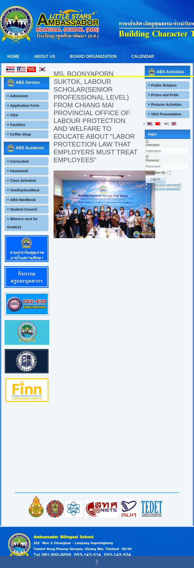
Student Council (23, 209)
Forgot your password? (165, 188)
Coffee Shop (20, 134)
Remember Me (155, 173)
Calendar (142, 56)
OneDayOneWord (24, 190)
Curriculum (19, 161)
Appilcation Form (24, 106)
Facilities (17, 125)
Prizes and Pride (165, 95)
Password (152, 160)
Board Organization (93, 56)
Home (13, 56)
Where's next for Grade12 (22, 223)
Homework (19, 171)
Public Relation (164, 85)
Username (152, 145)
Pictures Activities (166, 105)
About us (44, 56)
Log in (155, 179)
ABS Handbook (23, 200)
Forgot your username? (165, 185)
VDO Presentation (166, 114)
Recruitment (64, 69)
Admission (19, 96)
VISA (14, 115)
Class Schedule (23, 181)
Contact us (21, 69)
